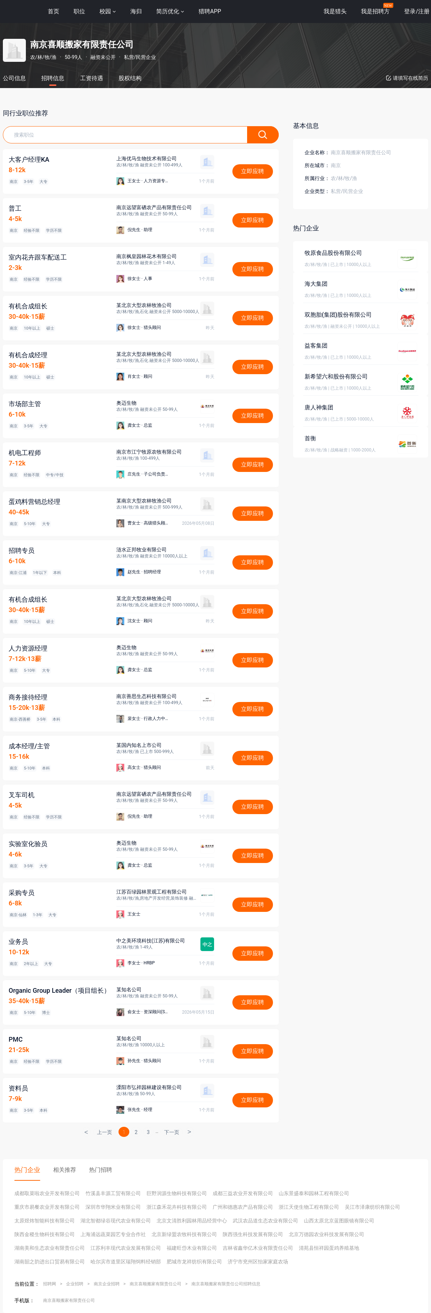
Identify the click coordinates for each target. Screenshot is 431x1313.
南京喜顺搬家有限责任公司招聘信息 (225, 1283)
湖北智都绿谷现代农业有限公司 (115, 1221)
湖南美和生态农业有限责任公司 (49, 1248)
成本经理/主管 (29, 746)
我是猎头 (335, 11)
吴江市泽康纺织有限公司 (372, 1207)
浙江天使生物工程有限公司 (309, 1207)
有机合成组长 (28, 306)
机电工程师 (25, 452)
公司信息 (14, 78)
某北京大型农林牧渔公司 (144, 305)
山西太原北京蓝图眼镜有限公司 (339, 1221)
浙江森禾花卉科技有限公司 (177, 1207)
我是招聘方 (375, 11)
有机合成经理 (28, 355)
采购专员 (21, 892)
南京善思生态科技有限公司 (146, 696)
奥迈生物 (126, 403)
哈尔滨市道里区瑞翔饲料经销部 (126, 1261)
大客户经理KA (29, 159)
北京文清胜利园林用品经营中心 (192, 1221)
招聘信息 (52, 78)
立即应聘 (252, 171)
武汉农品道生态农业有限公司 (265, 1221)
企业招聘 (74, 1283)
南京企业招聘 (107, 1283)
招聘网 (49, 1283)
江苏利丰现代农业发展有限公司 (126, 1248)
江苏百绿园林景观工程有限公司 (151, 892)
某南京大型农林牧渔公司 (144, 501)
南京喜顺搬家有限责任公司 (155, 1283)
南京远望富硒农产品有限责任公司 (154, 207)
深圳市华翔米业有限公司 (113, 1207)
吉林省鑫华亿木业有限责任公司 (258, 1248)
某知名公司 (129, 989)
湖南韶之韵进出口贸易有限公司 (49, 1261)
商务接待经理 (28, 697)
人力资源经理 (28, 648)
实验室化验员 (28, 844)
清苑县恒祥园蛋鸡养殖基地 (329, 1248)
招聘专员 (21, 550)
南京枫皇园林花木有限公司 (146, 256)
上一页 (104, 1132)
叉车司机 (21, 795)
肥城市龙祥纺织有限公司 (194, 1261)
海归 (136, 11)
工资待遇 (91, 78)
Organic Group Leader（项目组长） (59, 990)
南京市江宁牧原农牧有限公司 (149, 452)
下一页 (171, 1132)
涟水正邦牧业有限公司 (141, 549)
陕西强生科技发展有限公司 (253, 1234)
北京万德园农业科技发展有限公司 (326, 1234)
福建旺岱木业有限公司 (192, 1248)
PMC (16, 1039)
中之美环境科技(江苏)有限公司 (150, 941)
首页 (53, 11)
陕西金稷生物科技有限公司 (44, 1234)
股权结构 (130, 78)
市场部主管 (25, 404)
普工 (15, 208)
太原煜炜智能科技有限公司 (44, 1221)
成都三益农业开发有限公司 (243, 1193)
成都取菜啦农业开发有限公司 (47, 1193)
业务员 (18, 941)
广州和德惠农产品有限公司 (243, 1207)
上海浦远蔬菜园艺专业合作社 (113, 1234)
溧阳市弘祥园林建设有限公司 (149, 1087)
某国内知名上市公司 (139, 745)
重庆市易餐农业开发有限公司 (47, 1207)
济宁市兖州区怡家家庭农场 (258, 1261)
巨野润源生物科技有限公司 (177, 1193)
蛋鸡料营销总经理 (34, 501)
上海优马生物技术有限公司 (146, 158)
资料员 (18, 1088)
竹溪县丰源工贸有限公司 (113, 1193)
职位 (79, 11)
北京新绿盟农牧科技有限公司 (184, 1234)
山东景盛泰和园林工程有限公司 (314, 1193)
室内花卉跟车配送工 (38, 257)
